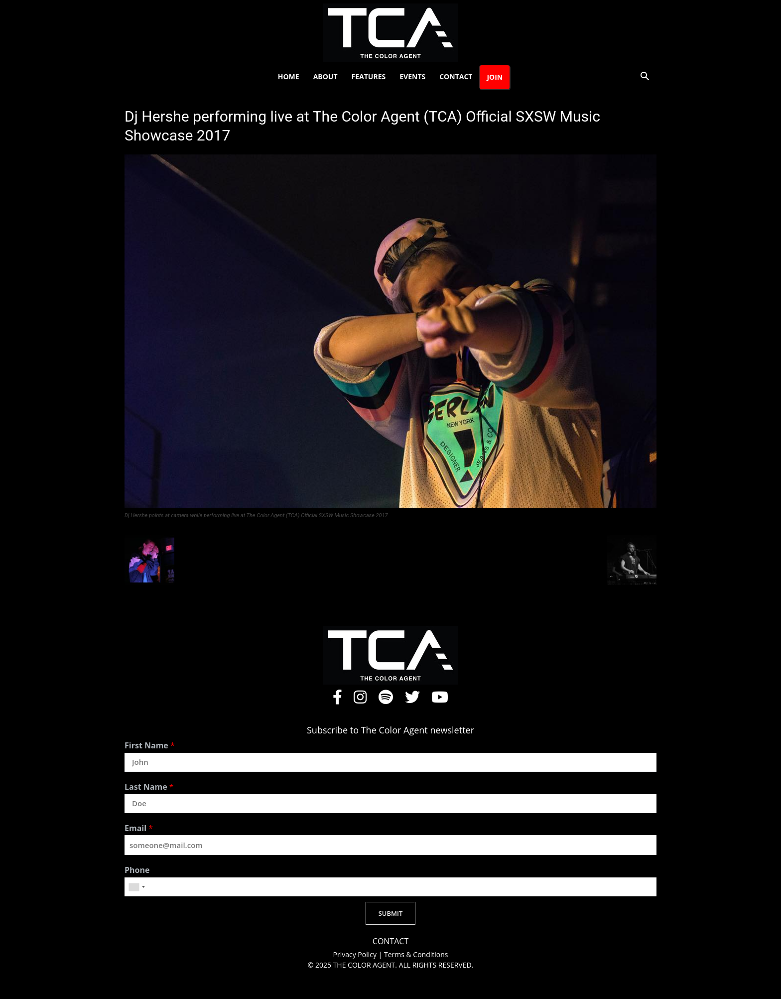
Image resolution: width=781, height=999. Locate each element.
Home (288, 76)
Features (369, 76)
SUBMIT (391, 913)
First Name (150, 745)
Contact (455, 76)
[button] (644, 77)
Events (412, 76)
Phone (137, 870)
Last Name (149, 787)
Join (495, 77)
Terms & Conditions (416, 954)
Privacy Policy (356, 954)
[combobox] (136, 887)
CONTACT (390, 941)
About (325, 76)
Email (139, 828)
